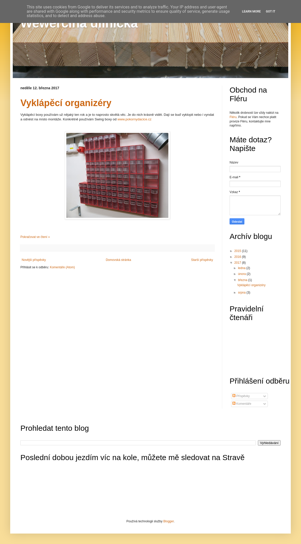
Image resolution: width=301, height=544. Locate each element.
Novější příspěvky (34, 260)
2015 (238, 251)
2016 (238, 257)
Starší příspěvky (202, 260)
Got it (270, 11)
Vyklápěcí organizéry (65, 103)
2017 (238, 262)
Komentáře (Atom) (62, 267)
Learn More (251, 11)
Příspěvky (241, 396)
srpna (242, 292)
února (242, 274)
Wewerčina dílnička (79, 23)
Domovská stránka (118, 260)
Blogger (168, 521)
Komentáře (241, 404)
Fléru (233, 117)
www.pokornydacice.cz (134, 119)
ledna (242, 268)
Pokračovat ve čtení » (35, 237)
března (243, 280)
